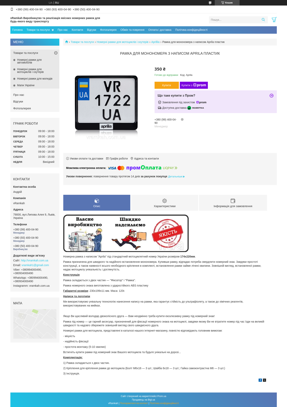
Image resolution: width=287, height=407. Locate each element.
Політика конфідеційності (191, 29)
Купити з (194, 85)
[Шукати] (263, 19)
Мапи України (25, 85)
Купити (166, 85)
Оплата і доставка (159, 29)
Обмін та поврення (132, 29)
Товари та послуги (38, 29)
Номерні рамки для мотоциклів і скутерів (122, 42)
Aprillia (155, 42)
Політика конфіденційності (164, 403)
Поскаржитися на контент (134, 403)
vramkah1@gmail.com (35, 265)
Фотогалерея (108, 29)
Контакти (77, 29)
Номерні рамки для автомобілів (29, 61)
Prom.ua (161, 396)
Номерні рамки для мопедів (35, 78)
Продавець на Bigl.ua (143, 399)
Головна (17, 29)
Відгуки (91, 29)
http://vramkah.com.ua (34, 260)
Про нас (63, 29)
